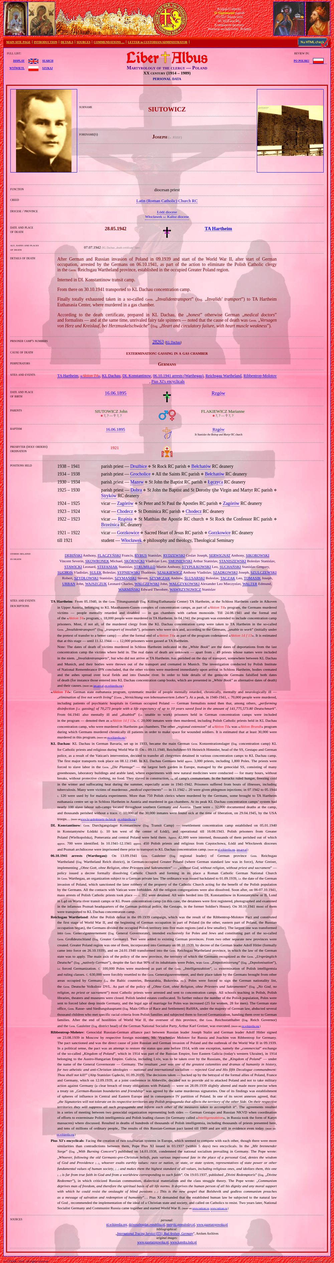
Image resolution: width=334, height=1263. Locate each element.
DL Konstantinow (136, 375)
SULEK (96, 572)
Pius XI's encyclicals (167, 381)
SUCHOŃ (65, 572)
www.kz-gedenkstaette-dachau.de (98, 819)
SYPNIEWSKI (128, 572)
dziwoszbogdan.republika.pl (147, 1224)
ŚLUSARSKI (194, 578)
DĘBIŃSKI (73, 555)
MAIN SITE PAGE (18, 42)
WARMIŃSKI (129, 589)
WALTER (249, 584)
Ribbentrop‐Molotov (260, 375)
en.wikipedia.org (113, 685)
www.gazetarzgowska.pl (212, 1224)
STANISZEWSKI (232, 561)
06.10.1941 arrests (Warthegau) (178, 375)
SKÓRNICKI (134, 561)
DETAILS (66, 42)
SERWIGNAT (219, 555)
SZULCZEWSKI (264, 572)
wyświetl (16, 68)
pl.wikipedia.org (226, 849)
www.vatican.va (200, 1208)
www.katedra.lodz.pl (183, 1242)
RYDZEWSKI (174, 555)
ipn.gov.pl (98, 685)
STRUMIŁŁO (144, 567)
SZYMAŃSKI (125, 578)
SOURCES (83, 42)
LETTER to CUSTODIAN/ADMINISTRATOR (157, 42)
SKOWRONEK (97, 561)
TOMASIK (252, 578)
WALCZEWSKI (147, 584)
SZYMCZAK (159, 578)
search (47, 60)
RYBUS (141, 555)
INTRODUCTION (45, 42)
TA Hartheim (67, 375)
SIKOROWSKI (257, 555)
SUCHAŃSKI (230, 567)
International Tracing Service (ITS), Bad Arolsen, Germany (155, 1233)
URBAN (68, 584)
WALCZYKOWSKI (184, 584)
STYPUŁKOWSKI (196, 567)
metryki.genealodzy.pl (180, 1224)
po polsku (302, 60)
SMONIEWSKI (180, 561)
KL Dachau (173, 342)
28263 (158, 341)
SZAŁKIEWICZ (169, 572)
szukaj (47, 68)
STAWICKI (73, 567)
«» (90, 375)
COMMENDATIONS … (109, 42)
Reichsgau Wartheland (223, 375)
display (18, 60)
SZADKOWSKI (225, 572)
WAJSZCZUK (96, 584)
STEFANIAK (107, 567)
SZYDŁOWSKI (86, 578)
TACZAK (227, 578)
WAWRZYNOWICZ (185, 589)
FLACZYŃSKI (109, 555)
